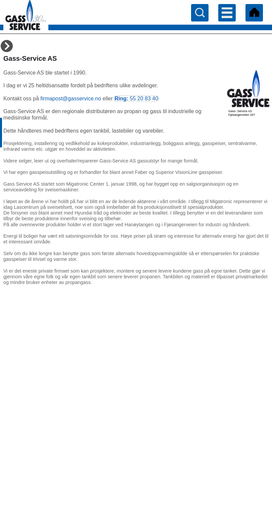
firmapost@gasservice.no (70, 98)
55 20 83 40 (144, 98)
